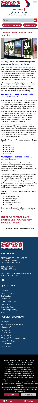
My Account (8, 360)
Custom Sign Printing (9, 310)
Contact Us (5, 299)
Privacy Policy (23, 360)
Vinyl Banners (6, 343)
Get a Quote (9, 401)
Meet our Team (7, 293)
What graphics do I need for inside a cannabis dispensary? (16, 158)
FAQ (15, 360)
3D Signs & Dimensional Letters (13, 338)
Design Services (7, 307)
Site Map (14, 364)
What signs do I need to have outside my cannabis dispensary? (18, 95)
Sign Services (6, 304)
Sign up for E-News (25, 364)
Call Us (28, 401)
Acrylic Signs (6, 335)
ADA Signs (5, 321)
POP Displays (6, 332)
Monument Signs (7, 327)
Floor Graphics (7, 346)
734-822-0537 (19, 12)
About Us (4, 290)
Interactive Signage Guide (11, 301)
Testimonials (6, 296)
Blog (3, 312)
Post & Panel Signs (8, 341)
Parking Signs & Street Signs (12, 324)
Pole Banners (6, 330)
